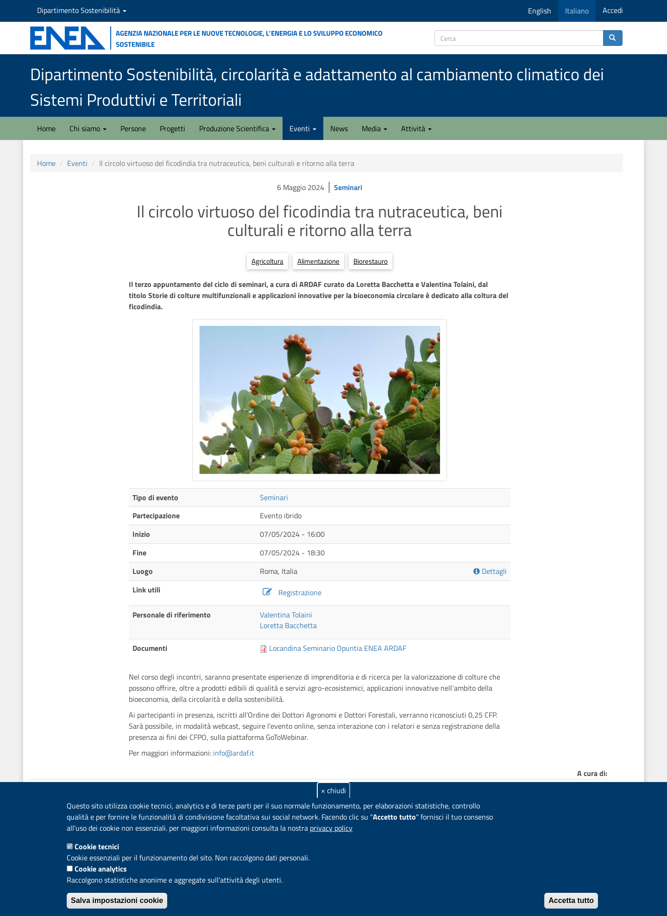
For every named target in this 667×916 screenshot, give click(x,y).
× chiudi (333, 790)
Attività (416, 128)
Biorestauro (370, 261)
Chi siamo (88, 128)
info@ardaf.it (233, 752)
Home (46, 128)
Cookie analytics (101, 868)
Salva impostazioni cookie (117, 900)
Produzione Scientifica (237, 128)
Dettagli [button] (490, 571)
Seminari (348, 187)
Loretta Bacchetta (288, 625)
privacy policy (331, 827)
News (339, 128)
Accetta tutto (571, 900)
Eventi (302, 128)
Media (374, 128)
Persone (133, 128)
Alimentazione (318, 261)
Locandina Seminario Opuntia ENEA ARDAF (337, 648)
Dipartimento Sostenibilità (81, 10)
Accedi (613, 10)
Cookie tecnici (97, 846)
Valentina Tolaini (286, 614)
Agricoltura (267, 261)
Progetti (172, 128)
